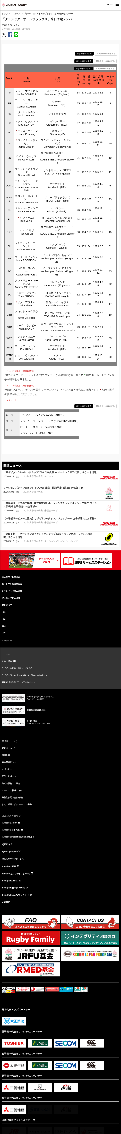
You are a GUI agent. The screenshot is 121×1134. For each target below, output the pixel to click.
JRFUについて (8, 748)
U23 (3, 612)
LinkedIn (6, 902)
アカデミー (7, 640)
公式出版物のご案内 (11, 783)
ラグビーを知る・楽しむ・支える (17, 668)
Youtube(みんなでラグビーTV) (16, 874)
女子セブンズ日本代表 (12, 591)
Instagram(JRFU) (10, 881)
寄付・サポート (9, 776)
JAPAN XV (7, 605)
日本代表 (6, 29)
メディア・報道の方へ (12, 790)
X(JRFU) (6, 844)
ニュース (16, 13)
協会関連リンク (9, 762)
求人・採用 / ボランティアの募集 (17, 804)
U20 (3, 619)
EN (111, 4)
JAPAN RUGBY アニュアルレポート (18, 682)
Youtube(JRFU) (9, 866)
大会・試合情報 (9, 661)
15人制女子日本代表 (11, 598)
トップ (5, 13)
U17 (3, 633)
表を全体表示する (84, 53)
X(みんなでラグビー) (11, 859)
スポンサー (7, 769)
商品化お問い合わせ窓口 (13, 797)
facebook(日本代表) (11, 830)
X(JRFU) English (10, 851)
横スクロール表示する (106, 53)
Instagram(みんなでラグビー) (15, 895)
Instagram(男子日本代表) (13, 888)
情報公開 (6, 755)
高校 (4, 626)
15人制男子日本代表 (21, 29)
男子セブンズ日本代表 (12, 584)
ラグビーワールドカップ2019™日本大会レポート (24, 675)
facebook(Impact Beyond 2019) (17, 837)
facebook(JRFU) (9, 823)
